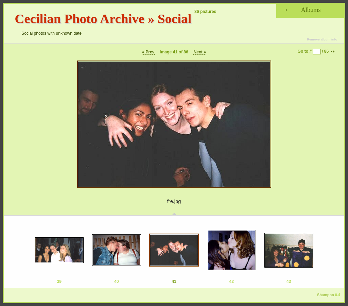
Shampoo (325, 295)
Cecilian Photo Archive (79, 18)
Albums (311, 9)
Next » (199, 52)
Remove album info (322, 39)
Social (174, 18)
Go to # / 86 (313, 51)
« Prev (148, 52)
